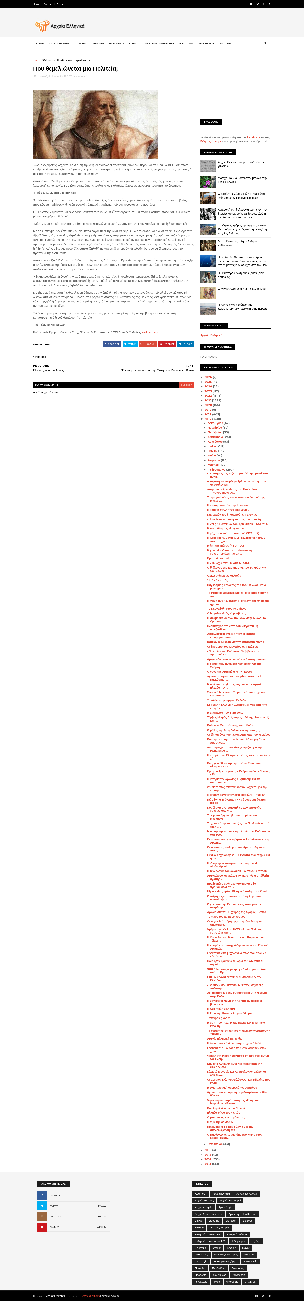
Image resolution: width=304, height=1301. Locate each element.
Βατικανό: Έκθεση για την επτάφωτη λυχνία (231, 642)
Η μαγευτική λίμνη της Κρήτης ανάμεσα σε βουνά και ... (230, 1002)
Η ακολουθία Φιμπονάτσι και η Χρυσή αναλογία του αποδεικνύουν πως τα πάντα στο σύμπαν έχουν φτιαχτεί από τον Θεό (239, 261)
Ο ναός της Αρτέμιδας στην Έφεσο (225, 671)
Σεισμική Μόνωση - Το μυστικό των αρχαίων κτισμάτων (232, 693)
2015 (204, 1154)
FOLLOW (102, 1206)
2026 (204, 377)
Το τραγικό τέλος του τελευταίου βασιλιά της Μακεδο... (231, 499)
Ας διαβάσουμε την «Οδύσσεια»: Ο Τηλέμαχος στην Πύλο (233, 994)
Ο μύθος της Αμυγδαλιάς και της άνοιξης (229, 730)
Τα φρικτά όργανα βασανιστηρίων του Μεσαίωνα (227, 817)
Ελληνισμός (238, 1241)
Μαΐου (208, 455)
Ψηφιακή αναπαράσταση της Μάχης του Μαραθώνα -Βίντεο (229, 1101)
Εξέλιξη (256, 1241)
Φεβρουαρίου (213, 469)
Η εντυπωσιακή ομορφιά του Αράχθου (228, 1087)
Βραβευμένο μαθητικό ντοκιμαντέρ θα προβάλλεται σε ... (227, 885)
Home (40, 4)
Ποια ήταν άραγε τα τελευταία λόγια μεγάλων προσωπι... (232, 741)
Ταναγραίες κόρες (214, 1018)
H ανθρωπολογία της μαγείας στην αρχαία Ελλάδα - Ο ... (230, 686)
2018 (204, 414)
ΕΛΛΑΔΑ (103, 43)
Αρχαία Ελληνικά (207, 335)
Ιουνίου (209, 451)
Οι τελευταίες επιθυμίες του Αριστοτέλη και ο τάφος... (232, 848)
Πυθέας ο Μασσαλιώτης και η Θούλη (226, 725)
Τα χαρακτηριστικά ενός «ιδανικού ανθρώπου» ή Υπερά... (234, 1032)
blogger (180, 390)
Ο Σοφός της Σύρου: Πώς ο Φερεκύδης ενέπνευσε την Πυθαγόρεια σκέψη (237, 195)
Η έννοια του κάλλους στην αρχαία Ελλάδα (230, 1043)
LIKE (104, 1195)
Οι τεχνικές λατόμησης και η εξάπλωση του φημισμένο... (231, 923)
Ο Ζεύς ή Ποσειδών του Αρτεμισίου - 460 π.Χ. (233, 524)
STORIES (250, 1281)
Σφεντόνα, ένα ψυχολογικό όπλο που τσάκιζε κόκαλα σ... (232, 954)
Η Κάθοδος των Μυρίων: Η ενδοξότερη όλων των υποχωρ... (232, 539)
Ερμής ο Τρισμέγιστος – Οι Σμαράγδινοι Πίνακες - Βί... (234, 772)
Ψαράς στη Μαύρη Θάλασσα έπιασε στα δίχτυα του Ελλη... (234, 1057)
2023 (204, 391)
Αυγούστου (211, 441)
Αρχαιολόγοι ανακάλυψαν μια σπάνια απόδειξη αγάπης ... (234, 877)
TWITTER (54, 1206)
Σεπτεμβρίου (212, 437)
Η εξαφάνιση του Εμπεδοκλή (221, 712)
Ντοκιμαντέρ (250, 1261)
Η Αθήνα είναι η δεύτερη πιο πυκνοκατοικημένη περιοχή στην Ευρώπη (239, 306)
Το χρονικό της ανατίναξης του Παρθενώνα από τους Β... (234, 825)
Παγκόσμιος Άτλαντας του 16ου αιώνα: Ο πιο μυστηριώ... (232, 586)
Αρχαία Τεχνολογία (246, 1193)
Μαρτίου (209, 465)
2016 (204, 1150)
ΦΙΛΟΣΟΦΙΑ (211, 43)
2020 (204, 405)
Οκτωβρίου (211, 432)
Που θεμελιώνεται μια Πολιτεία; (223, 1108)
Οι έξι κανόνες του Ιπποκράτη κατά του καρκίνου (234, 734)
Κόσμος (231, 1247)
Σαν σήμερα (219, 1274)
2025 (204, 382)
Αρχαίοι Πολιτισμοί (230, 1200)
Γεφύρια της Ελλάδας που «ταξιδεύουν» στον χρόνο (232, 1049)
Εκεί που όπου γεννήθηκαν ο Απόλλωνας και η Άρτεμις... (233, 840)
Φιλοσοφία (53, 60)
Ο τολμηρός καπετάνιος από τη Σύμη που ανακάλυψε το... (230, 897)
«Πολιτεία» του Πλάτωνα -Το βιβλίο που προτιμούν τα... (229, 652)
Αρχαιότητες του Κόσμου (242, 1214)
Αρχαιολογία (225, 1207)
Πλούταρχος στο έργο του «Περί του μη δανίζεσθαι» (228, 627)
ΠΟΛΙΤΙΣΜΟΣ (191, 43)
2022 (204, 395)
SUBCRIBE (101, 1227)
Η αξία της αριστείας (216, 1122)
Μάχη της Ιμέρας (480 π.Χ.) (221, 545)
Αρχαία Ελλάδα (221, 1193)
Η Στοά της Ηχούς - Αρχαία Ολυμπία (226, 1013)
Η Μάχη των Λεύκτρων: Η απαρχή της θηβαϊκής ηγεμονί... (234, 602)
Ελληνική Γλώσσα (237, 1234)
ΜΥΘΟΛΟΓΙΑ (120, 43)
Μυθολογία (201, 1261)
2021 (204, 400)
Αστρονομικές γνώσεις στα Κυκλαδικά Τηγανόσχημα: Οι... (228, 491)
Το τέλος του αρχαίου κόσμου (222, 916)
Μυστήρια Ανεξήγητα (225, 1261)
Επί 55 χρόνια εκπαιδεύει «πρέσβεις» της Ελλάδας (230, 978)
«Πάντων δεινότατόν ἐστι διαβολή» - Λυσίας (232, 795)
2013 (204, 1164)
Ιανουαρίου (211, 1144)
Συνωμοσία (239, 1274)
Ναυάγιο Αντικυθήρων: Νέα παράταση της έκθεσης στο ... (230, 1065)
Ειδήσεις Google (206, 141)
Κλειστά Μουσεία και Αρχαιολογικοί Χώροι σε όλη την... (232, 1073)
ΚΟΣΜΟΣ (138, 43)
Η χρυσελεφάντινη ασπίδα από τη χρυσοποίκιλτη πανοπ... (225, 552)
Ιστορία (216, 1247)
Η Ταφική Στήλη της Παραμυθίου (224, 510)
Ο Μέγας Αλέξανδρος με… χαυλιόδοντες (238, 289)
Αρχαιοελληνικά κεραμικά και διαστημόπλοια (232, 659)
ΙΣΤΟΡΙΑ (86, 43)
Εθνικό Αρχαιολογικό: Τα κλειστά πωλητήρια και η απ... (234, 856)
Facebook (249, 137)
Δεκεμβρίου (212, 423)
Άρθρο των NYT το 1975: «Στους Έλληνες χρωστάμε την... (230, 930)
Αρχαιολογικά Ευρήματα (208, 1214)
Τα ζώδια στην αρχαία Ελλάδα (222, 700)
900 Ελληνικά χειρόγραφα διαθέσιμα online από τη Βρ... (232, 970)
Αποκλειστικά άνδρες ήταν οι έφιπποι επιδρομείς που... (227, 635)
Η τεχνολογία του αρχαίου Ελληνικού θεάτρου (232, 871)
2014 (204, 1159)
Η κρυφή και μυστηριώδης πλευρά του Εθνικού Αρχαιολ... (233, 946)
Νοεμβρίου (211, 427)
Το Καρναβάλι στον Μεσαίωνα (222, 608)
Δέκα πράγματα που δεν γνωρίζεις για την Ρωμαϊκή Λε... (230, 749)
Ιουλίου (209, 446)
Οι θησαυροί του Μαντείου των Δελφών (228, 646)
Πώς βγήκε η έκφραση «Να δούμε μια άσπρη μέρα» (232, 801)
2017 (204, 419)
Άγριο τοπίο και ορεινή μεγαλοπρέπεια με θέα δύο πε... (232, 1093)
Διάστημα (214, 1220)
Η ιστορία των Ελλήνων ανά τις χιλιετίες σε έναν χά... (234, 756)
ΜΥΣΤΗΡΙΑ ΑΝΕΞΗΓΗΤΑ (163, 43)
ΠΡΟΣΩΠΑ (229, 43)
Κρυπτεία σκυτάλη (215, 558)
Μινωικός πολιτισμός (226, 1254)
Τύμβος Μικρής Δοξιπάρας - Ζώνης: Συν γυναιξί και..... (234, 719)
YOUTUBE (54, 1227)
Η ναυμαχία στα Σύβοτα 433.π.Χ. (224, 563)
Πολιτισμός (238, 1268)
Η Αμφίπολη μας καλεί (217, 1008)
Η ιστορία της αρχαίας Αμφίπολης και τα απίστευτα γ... (229, 780)
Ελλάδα (199, 1227)
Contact (52, 4)
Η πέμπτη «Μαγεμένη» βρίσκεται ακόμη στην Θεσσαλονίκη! (232, 483)
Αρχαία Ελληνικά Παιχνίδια (220, 1038)
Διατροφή (231, 1220)
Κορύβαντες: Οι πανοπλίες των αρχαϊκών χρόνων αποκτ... (230, 809)
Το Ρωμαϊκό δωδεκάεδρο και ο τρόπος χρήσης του (233, 594)
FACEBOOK (55, 1195)
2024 (204, 386)
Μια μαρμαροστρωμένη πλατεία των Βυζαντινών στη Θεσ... (234, 832)
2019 (204, 410)
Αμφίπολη (200, 1193)
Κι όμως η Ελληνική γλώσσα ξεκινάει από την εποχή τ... (233, 706)
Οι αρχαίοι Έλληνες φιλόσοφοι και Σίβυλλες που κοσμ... (234, 1081)
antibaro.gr (154, 337)
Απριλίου (210, 460)
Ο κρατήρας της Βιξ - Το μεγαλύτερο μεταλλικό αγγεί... (233, 475)
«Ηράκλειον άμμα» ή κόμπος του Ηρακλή (229, 519)
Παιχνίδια (200, 1268)
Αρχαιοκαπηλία (203, 1207)
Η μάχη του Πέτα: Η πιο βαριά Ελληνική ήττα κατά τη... (232, 1024)
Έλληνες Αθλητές (219, 1227)
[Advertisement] (231, 85)
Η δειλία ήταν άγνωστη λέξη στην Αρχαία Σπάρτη (229, 665)
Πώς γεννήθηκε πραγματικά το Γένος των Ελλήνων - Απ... (230, 764)
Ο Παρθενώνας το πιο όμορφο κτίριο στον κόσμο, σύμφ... (230, 1136)
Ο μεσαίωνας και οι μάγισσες (222, 1117)
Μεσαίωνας (201, 1254)
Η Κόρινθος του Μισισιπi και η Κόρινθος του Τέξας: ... (231, 938)
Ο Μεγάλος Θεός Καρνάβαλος (222, 613)
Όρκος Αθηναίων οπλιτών (220, 575)
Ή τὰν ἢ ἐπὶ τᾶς (213, 580)
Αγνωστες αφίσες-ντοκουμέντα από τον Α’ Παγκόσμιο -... (230, 678)
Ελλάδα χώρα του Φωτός (219, 1112)
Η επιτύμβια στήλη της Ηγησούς (224, 505)
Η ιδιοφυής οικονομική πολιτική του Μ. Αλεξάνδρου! (228, 864)
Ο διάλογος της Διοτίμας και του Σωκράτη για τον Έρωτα (232, 569)
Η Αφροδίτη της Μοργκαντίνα (222, 528)
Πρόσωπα (200, 1274)
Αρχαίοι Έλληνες (204, 1200)
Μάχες (246, 1247)
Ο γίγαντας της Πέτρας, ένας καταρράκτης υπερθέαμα (230, 905)
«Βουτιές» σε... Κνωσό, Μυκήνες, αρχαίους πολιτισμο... (231, 986)
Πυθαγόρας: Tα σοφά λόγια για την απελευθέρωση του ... (226, 1128)
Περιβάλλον (218, 1268)
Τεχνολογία (201, 1281)
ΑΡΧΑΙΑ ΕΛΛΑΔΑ (63, 43)
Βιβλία (198, 1220)
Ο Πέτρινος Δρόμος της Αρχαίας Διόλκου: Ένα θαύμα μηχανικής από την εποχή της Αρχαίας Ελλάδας (239, 229)
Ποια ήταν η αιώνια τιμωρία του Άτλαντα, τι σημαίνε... (231, 962)
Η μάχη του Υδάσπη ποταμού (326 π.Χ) (229, 533)
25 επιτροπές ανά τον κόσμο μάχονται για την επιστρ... (233, 788)
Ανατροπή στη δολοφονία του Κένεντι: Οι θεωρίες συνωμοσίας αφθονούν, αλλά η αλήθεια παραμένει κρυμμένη (238, 213)
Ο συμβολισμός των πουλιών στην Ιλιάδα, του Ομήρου (233, 619)
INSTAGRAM (55, 1217)
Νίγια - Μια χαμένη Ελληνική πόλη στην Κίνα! (232, 891)
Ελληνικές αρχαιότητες (207, 1234)
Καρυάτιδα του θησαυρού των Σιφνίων (228, 514)
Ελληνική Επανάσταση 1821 (210, 1241)
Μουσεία (249, 1254)
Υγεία (217, 1281)
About (64, 4)
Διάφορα (248, 1220)
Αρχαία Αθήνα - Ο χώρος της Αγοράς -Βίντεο (232, 912)
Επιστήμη (200, 1247)
